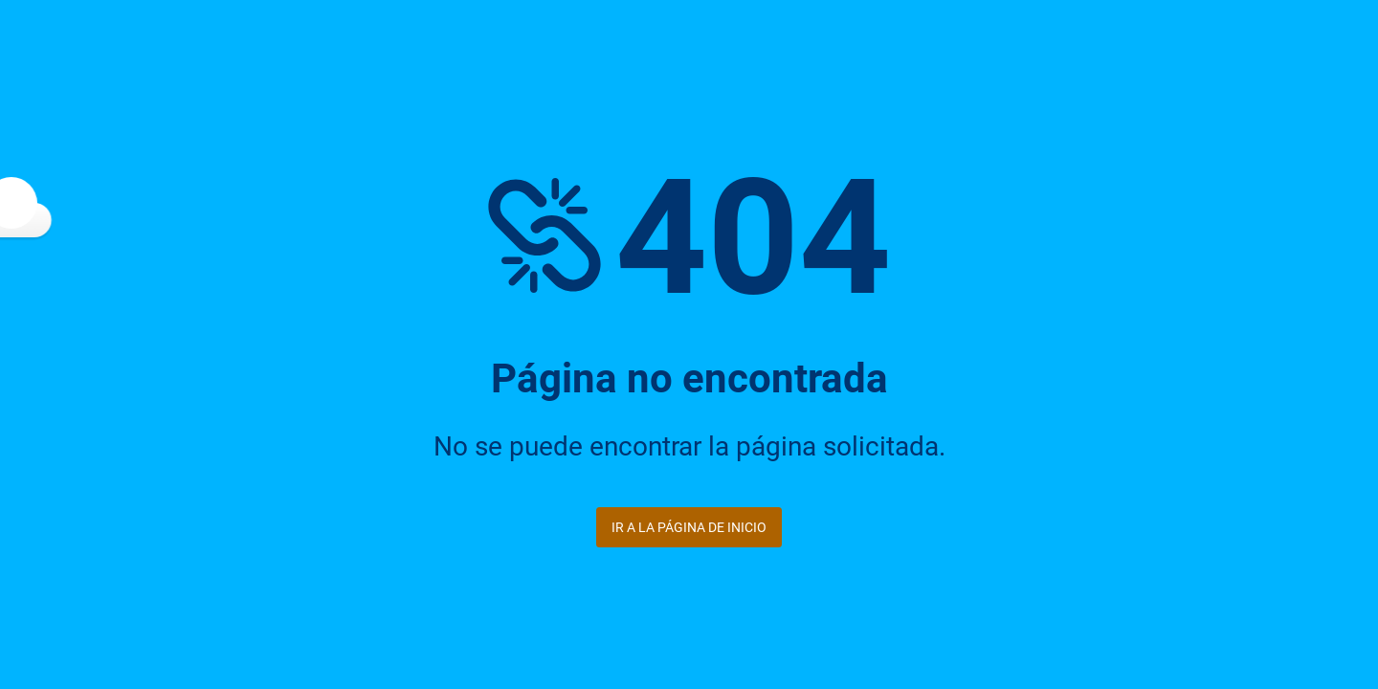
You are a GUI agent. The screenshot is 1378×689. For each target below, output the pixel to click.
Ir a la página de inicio (689, 527)
